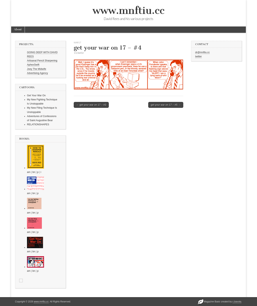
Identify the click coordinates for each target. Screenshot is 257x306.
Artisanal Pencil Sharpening (42, 60)
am (29, 172)
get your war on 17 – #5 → (166, 104)
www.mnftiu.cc (128, 10)
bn (33, 172)
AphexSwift (33, 64)
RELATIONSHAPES (38, 124)
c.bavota (237, 301)
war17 (77, 42)
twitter (198, 56)
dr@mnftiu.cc (202, 52)
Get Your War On (36, 95)
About (18, 29)
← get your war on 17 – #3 (91, 104)
